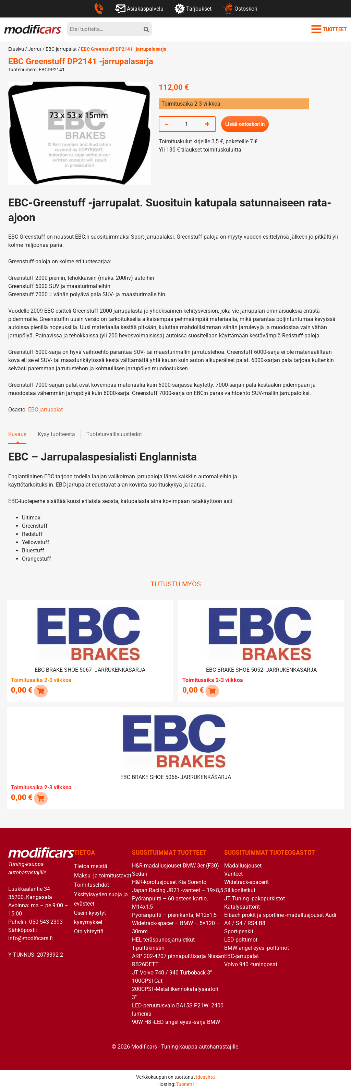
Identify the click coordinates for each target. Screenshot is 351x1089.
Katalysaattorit (242, 904)
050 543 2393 (46, 919)
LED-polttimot (240, 937)
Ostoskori (239, 8)
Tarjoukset (192, 8)
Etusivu (16, 49)
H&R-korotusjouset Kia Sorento (169, 879)
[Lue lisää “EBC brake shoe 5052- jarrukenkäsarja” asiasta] (211, 689)
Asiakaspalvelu (139, 8)
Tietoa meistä (90, 864)
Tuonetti (185, 1082)
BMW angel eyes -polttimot (256, 945)
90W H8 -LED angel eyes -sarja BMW (176, 1019)
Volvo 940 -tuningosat (250, 962)
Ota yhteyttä (89, 929)
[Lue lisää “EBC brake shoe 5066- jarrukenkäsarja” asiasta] (40, 795)
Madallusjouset (243, 863)
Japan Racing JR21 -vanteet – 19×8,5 (177, 888)
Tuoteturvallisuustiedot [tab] (114, 434)
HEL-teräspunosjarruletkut (163, 937)
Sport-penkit (238, 929)
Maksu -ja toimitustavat (102, 873)
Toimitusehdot (91, 882)
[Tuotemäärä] (186, 124)
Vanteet (233, 871)
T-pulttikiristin (148, 945)
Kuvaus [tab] (17, 434)
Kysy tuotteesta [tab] (56, 434)
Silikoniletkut (239, 888)
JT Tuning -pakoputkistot (254, 896)
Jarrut (34, 49)
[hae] (146, 29)
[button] (40, 689)
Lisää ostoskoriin (246, 124)
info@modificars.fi (30, 935)
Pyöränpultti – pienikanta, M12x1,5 (174, 912)
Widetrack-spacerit (246, 879)
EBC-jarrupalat (61, 49)
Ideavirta (205, 1074)
